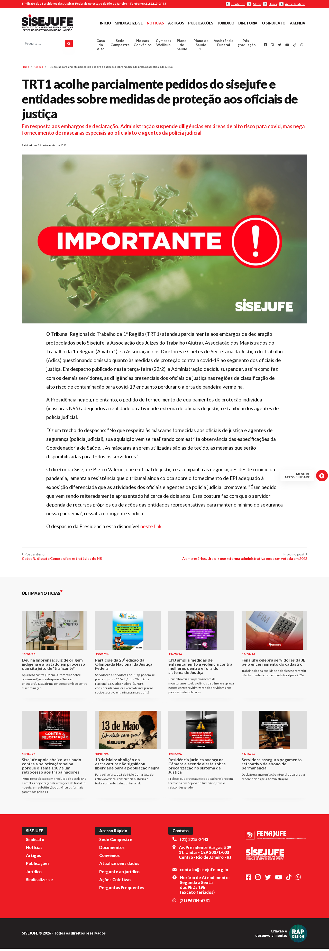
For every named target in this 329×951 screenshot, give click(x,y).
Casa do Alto (100, 46)
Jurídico (226, 23)
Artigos (176, 23)
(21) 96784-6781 (194, 902)
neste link (151, 529)
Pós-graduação (246, 44)
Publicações (200, 23)
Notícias (155, 23)
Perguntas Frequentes (121, 889)
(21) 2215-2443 (194, 841)
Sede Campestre (120, 44)
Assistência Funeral (223, 44)
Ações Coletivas (115, 881)
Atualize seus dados (119, 865)
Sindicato (35, 841)
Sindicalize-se (129, 23)
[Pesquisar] (69, 45)
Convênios (109, 857)
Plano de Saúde (182, 46)
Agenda (297, 23)
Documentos (112, 849)
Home (25, 69)
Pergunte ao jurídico (119, 873)
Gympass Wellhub (163, 44)
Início (105, 23)
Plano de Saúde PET (201, 46)
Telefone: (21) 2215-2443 (148, 3)
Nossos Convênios (143, 44)
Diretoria (247, 23)
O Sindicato (273, 23)
